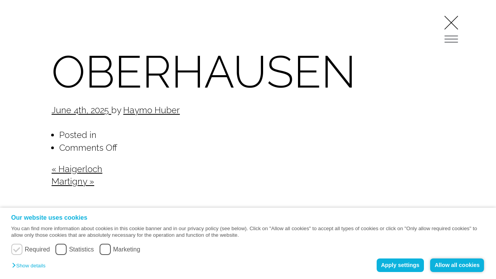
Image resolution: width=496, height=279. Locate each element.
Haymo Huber (151, 110)
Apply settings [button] (400, 265)
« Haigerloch (77, 169)
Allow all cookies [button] (457, 265)
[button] (30, 266)
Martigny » (73, 181)
